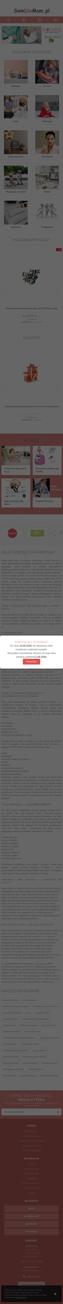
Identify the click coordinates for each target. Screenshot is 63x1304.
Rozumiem (31, 661)
